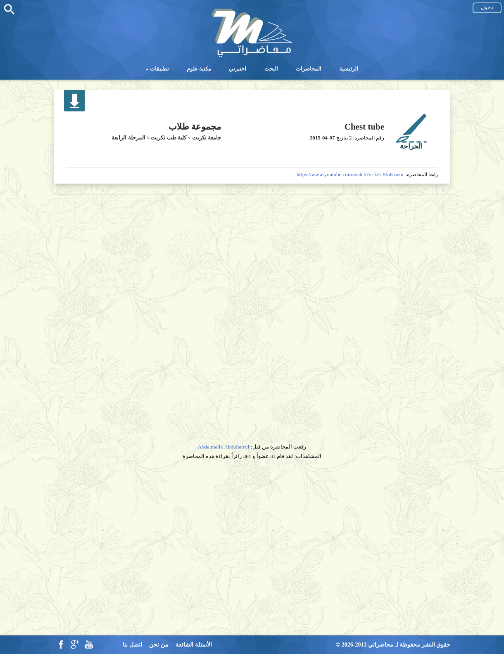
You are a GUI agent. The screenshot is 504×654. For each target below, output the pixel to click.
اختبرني (237, 69)
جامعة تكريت (206, 138)
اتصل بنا (132, 645)
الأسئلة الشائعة (194, 645)
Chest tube (364, 127)
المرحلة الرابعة (128, 138)
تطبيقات (159, 69)
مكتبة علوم (199, 69)
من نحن (159, 645)
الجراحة (411, 146)
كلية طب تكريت (168, 138)
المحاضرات (308, 69)
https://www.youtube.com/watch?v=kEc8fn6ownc (350, 174)
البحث (271, 69)
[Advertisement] (252, 528)
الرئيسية (348, 69)
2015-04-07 (322, 138)
